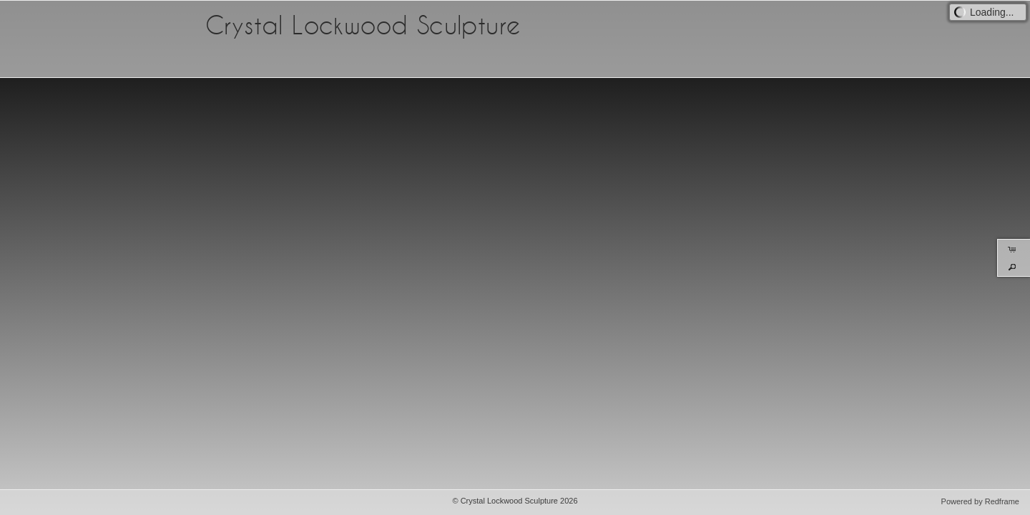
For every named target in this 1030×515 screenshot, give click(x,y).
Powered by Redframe (980, 501)
